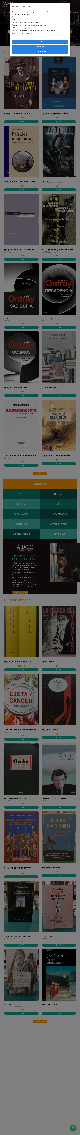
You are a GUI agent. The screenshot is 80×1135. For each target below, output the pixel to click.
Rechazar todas (40, 42)
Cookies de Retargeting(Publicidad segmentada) (28, 28)
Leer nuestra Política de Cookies (22, 34)
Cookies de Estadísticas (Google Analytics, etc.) (28, 22)
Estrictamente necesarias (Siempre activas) (26, 20)
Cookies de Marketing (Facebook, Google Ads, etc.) (29, 25)
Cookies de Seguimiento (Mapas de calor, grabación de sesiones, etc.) (34, 30)
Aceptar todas (40, 47)
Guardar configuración (40, 51)
